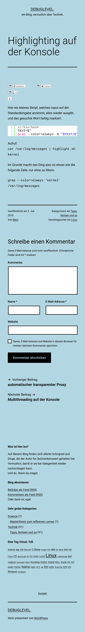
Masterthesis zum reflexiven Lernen (32, 520)
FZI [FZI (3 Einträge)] (15, 555)
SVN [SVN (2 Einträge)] (65, 566)
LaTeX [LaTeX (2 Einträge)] (42, 555)
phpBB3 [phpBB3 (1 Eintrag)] (11, 566)
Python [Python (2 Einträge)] (17, 566)
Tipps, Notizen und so (23, 531)
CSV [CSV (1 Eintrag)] (48, 548)
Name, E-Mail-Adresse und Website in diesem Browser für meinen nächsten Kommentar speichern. (45, 342)
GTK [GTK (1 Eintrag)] (31, 555)
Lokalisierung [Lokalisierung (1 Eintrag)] (62, 555)
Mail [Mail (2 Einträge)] (70, 555)
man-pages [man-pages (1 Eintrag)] (21, 561)
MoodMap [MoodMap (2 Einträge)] (35, 561)
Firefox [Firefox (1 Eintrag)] (10, 555)
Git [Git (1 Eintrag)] (28, 555)
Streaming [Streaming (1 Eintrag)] (58, 566)
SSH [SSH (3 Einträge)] (46, 565)
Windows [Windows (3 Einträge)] (12, 570)
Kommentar (15, 261)
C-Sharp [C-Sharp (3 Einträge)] (36, 548)
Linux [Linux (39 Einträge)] (51, 554)
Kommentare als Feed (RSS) (25, 493)
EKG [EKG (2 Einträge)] (66, 548)
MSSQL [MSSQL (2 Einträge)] (44, 561)
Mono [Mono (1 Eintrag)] (27, 561)
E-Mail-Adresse (56, 300)
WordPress (41, 617)
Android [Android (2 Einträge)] (11, 548)
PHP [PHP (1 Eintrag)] (72, 561)
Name (12, 300)
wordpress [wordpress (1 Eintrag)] (22, 571)
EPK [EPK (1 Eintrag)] (70, 548)
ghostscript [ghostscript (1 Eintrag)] (22, 555)
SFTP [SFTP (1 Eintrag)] (38, 566)
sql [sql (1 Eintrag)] (42, 566)
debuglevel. (42, 9)
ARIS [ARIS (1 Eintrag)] (22, 548)
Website (13, 320)
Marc (15, 218)
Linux (74, 218)
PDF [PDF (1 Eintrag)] (68, 561)
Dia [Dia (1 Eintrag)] (57, 548)
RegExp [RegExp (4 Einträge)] (25, 565)
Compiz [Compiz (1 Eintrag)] (43, 548)
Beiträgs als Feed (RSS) (22, 488)
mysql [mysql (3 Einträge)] (51, 560)
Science (13, 515)
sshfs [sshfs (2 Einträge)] (51, 566)
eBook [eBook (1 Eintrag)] (61, 548)
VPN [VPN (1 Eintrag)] (69, 566)
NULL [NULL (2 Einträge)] (57, 561)
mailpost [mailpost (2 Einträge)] (12, 561)
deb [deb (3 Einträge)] (53, 548)
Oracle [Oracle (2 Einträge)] (64, 561)
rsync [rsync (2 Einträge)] (33, 566)
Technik (12, 525)
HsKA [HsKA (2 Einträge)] (36, 555)
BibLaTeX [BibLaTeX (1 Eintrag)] (27, 548)
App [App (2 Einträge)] (17, 548)
